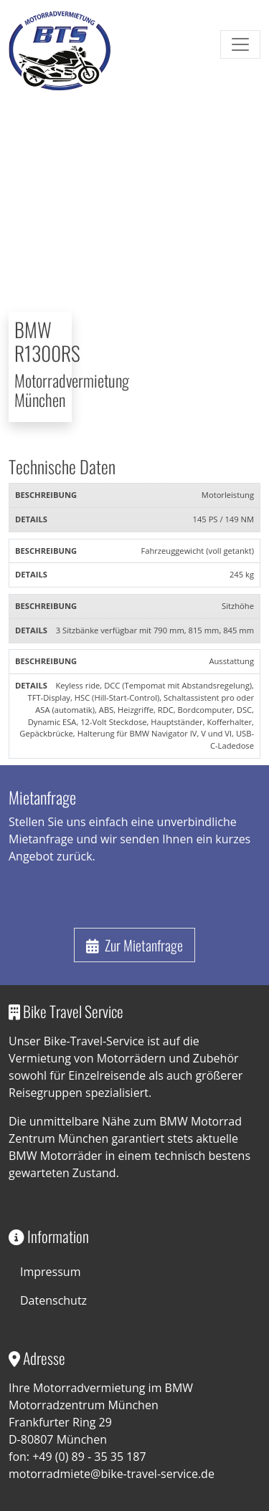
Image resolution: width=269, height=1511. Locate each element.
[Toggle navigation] (240, 44)
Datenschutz (53, 1300)
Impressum (50, 1272)
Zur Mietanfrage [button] (134, 945)
